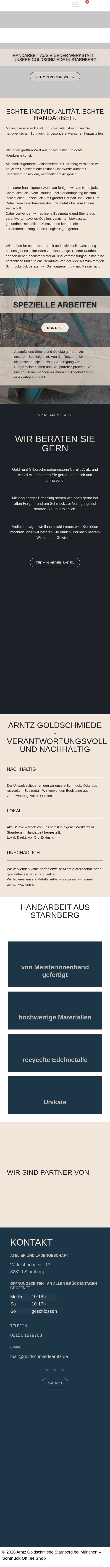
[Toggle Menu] (75, 4)
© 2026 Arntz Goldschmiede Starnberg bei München (49, 1552)
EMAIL (15, 1347)
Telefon (18, 1326)
